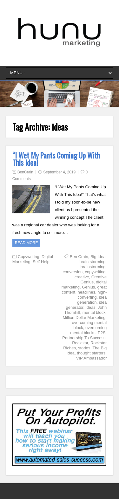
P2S (102, 332)
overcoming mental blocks (88, 330)
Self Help (41, 261)
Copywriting (28, 256)
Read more (26, 243)
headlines (86, 292)
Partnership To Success (83, 337)
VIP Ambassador (91, 358)
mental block (94, 312)
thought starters (91, 353)
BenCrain (25, 172)
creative (82, 277)
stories (84, 348)
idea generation (92, 300)
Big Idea (98, 256)
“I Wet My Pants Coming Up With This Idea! (56, 159)
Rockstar (80, 342)
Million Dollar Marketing (84, 317)
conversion (73, 271)
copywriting (95, 271)
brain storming (92, 261)
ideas (91, 307)
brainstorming (93, 266)
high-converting (92, 295)
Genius (88, 287)
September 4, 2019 (59, 172)
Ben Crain (79, 256)
